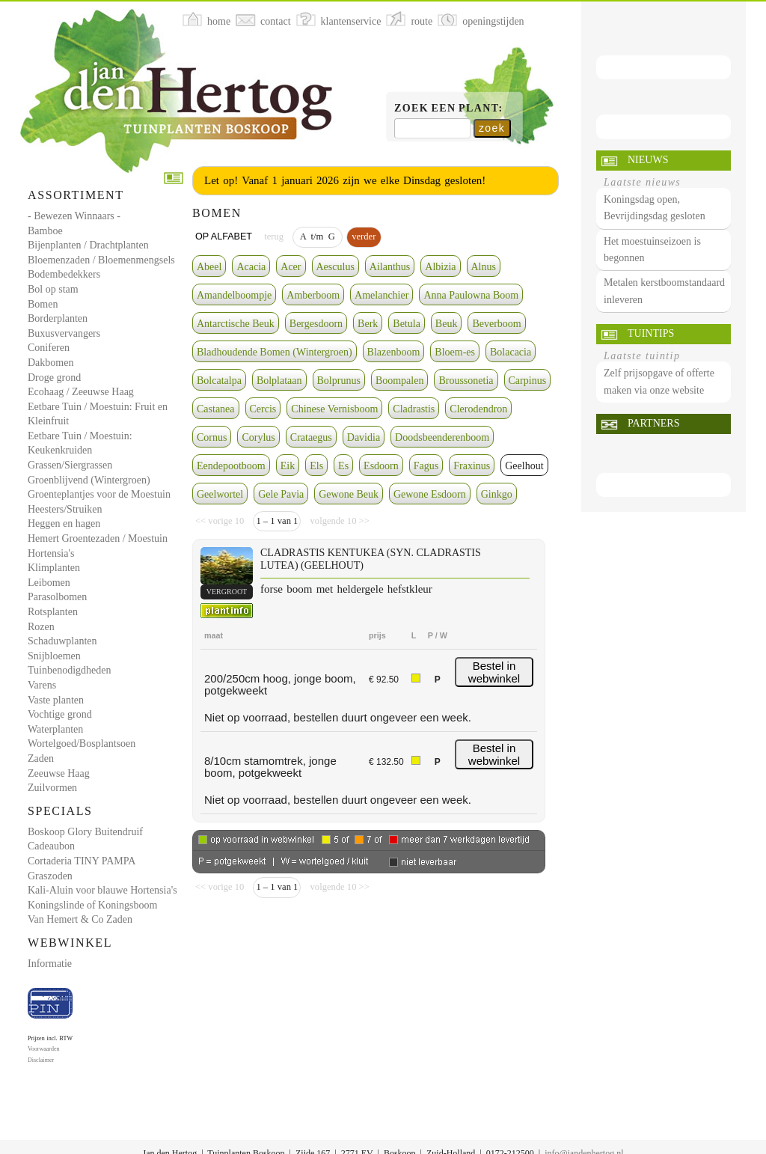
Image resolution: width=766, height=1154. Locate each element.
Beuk (446, 323)
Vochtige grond (60, 714)
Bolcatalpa (219, 380)
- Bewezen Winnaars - (74, 216)
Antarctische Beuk (236, 323)
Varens (42, 685)
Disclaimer (41, 1060)
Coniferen (49, 347)
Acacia (251, 266)
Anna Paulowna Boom (470, 295)
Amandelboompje (234, 295)
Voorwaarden (44, 1048)
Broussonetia (465, 380)
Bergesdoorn (316, 323)
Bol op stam (53, 289)
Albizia (440, 266)
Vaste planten (56, 700)
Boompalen (400, 380)
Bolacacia (510, 352)
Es (343, 465)
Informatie (50, 963)
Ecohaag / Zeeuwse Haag (81, 391)
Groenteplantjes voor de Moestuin (99, 494)
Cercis (263, 409)
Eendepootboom (231, 465)
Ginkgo (496, 494)
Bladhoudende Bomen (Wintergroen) (274, 352)
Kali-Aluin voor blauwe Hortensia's (102, 890)
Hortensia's (51, 553)
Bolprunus (339, 380)
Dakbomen (50, 362)
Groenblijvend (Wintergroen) (89, 480)
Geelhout (524, 465)
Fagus (426, 465)
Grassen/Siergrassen (70, 465)
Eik (288, 465)
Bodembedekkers (64, 274)
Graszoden (50, 876)
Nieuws (648, 159)
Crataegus (311, 437)
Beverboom (496, 323)
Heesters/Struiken (65, 509)
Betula (406, 323)
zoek (492, 128)
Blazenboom (393, 352)
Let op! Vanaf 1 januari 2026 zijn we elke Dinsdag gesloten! (344, 180)
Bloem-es (455, 352)
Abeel (209, 266)
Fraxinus (471, 465)
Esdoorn (381, 465)
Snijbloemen (54, 656)
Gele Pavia (281, 494)
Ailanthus (390, 266)
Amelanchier (381, 295)
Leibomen (49, 582)
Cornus (212, 437)
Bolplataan (279, 380)
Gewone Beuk (349, 494)
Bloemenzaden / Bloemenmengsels (101, 260)
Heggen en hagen (64, 523)
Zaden (41, 758)
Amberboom (313, 295)
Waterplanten (55, 729)
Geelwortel (220, 494)
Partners (653, 423)
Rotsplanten (53, 611)
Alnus (483, 266)
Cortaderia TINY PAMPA (81, 861)
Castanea (216, 409)
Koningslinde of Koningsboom (92, 905)
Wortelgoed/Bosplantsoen (81, 743)
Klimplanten (54, 567)
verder (363, 236)
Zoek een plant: (448, 108)
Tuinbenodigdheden (69, 670)
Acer (291, 266)
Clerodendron (478, 409)
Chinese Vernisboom (334, 409)
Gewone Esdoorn (429, 494)
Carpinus (528, 380)
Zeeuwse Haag (59, 773)
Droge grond (54, 377)
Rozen (41, 626)
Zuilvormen (52, 787)
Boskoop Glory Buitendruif (85, 831)
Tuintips (651, 333)
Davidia (363, 437)
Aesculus (335, 266)
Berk (368, 323)
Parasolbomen (57, 596)
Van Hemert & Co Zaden (80, 919)
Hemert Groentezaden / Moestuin (98, 538)
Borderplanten (58, 318)
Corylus (258, 437)
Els (316, 465)
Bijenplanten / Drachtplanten (88, 245)
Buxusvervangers (64, 333)
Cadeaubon (51, 846)
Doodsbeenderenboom (442, 437)
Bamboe (45, 230)
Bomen (43, 304)
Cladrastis (414, 409)
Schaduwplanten (62, 641)
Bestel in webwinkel (494, 672)
